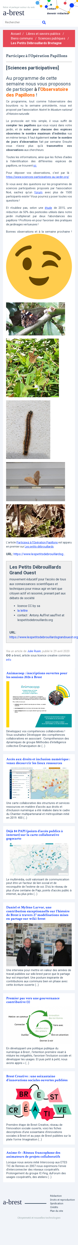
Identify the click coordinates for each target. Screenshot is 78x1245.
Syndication (56, 1203)
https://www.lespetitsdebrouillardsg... (39, 554)
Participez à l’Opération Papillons (37, 542)
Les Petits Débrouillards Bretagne (36, 43)
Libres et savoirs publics (43, 34)
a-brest (13, 12)
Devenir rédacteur (58, 13)
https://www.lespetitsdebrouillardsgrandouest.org (43, 637)
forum (38, 192)
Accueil (16, 34)
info (8, 659)
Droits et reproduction (62, 1199)
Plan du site (56, 1210)
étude (48, 207)
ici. (35, 165)
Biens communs (22, 38)
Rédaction (56, 1195)
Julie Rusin (34, 651)
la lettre (22, 610)
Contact (51, 8)
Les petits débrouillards (39, 546)
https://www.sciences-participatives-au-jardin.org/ (37, 176)
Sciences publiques (51, 38)
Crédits (54, 1207)
